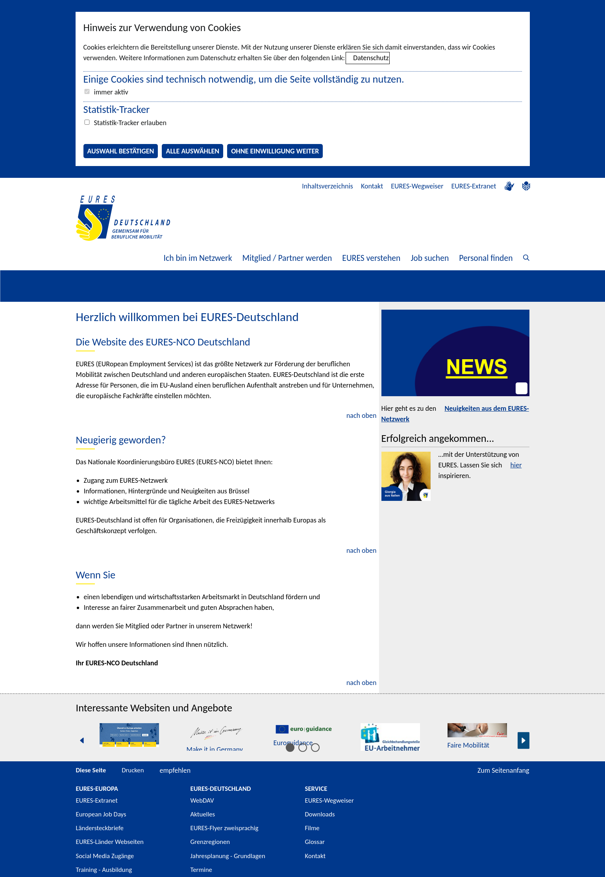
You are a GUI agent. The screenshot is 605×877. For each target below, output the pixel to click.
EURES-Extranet (473, 186)
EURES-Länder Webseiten (110, 842)
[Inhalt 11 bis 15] (315, 747)
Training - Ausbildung (104, 870)
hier (516, 465)
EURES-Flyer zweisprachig (225, 828)
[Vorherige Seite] (82, 740)
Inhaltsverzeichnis (327, 186)
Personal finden (485, 258)
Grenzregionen (210, 842)
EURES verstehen (371, 258)
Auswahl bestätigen (120, 151)
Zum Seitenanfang (503, 770)
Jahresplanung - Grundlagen (228, 856)
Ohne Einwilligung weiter (275, 151)
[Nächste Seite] (523, 740)
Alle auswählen (192, 151)
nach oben (361, 415)
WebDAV (202, 800)
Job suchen (430, 258)
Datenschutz (371, 58)
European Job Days (101, 814)
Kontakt (372, 186)
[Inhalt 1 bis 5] (290, 747)
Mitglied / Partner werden (287, 258)
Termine (201, 870)
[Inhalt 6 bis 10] (302, 747)
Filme (312, 828)
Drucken (133, 770)
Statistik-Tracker (116, 109)
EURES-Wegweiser (417, 186)
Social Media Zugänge (105, 856)
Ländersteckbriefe (100, 828)
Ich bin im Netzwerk (198, 258)
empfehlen (175, 770)
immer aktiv (111, 92)
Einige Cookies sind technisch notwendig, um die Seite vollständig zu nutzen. (243, 79)
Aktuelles (203, 814)
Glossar (315, 842)
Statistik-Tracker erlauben (130, 122)
